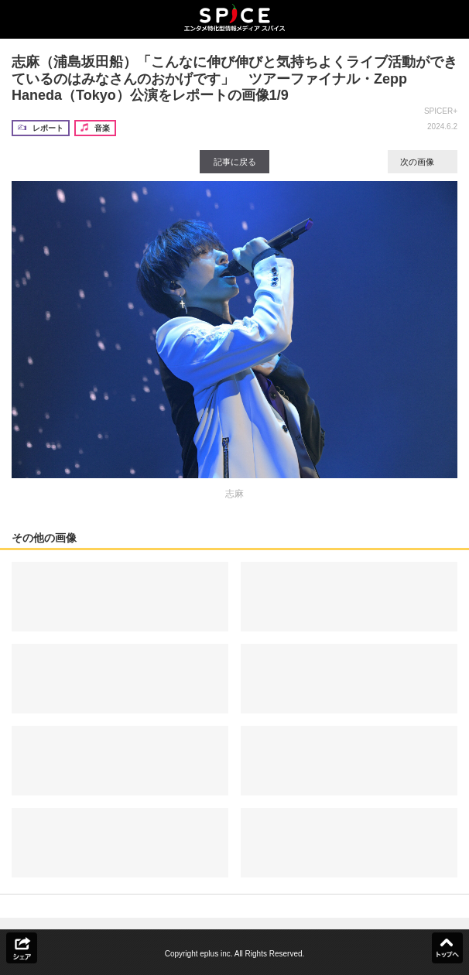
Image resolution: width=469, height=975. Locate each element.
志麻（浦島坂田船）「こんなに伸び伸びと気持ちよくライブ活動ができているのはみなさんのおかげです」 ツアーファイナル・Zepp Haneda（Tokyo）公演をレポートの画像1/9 (234, 78)
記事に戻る (235, 161)
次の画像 (422, 161)
